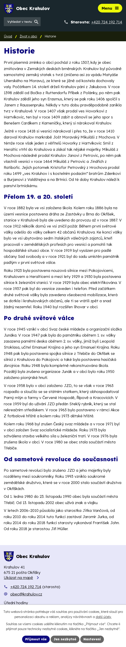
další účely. (104, 617)
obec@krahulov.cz (26, 594)
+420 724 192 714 (25, 586)
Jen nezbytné (65, 639)
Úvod (8, 36)
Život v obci (28, 36)
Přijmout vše (36, 639)
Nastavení (92, 639)
